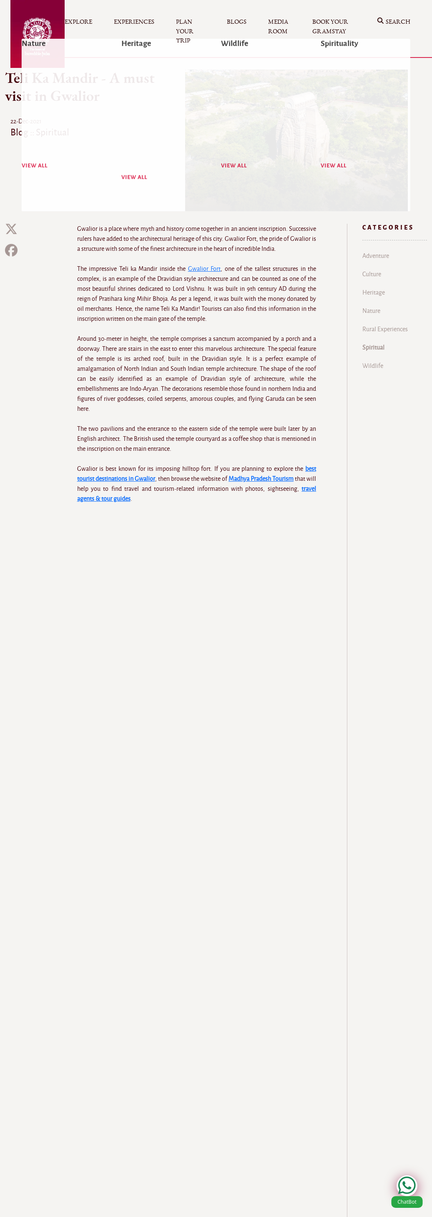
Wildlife (372, 365)
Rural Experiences (385, 329)
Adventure (375, 255)
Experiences (134, 22)
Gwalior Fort (204, 268)
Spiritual (373, 347)
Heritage (373, 292)
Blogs (236, 22)
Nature (371, 310)
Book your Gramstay (330, 27)
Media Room (278, 27)
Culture (371, 274)
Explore (78, 22)
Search (393, 22)
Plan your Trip (184, 31)
